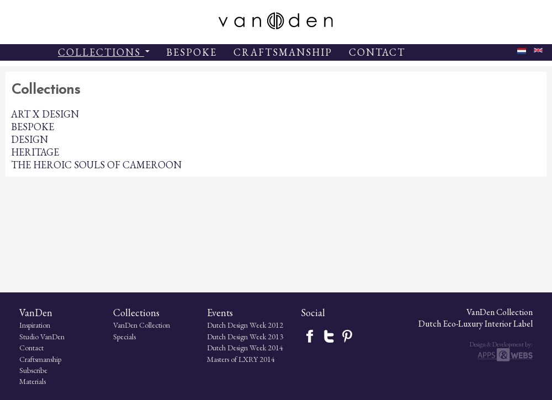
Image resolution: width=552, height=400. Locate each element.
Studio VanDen (42, 337)
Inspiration (34, 325)
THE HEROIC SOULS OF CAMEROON (96, 164)
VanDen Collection (141, 325)
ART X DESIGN (45, 114)
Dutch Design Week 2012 (245, 325)
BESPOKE (191, 52)
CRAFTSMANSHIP (282, 52)
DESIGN (29, 139)
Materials (32, 381)
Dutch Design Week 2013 (245, 337)
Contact (31, 348)
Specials (124, 337)
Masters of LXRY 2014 (241, 359)
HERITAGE (35, 152)
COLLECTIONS (104, 52)
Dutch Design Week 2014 (245, 348)
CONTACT (377, 52)
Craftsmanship (40, 359)
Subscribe (33, 370)
